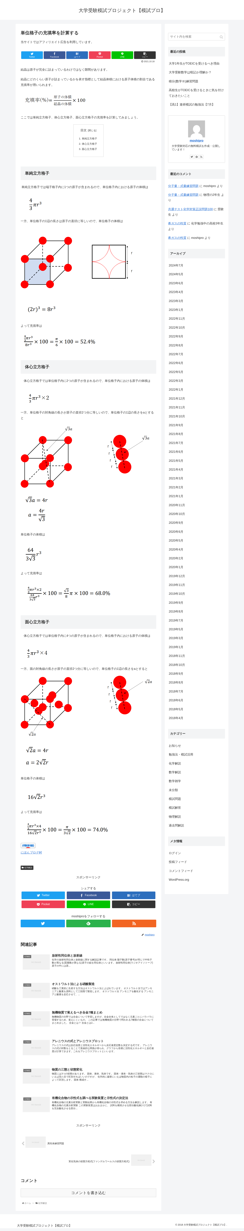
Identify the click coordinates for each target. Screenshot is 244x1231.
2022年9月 (176, 336)
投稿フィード (178, 862)
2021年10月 (177, 416)
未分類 (173, 790)
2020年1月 (176, 567)
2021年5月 (176, 460)
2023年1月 (176, 310)
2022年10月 (177, 327)
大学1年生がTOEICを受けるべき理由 (194, 63)
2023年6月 (176, 283)
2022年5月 (176, 372)
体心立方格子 (90, 144)
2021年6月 (176, 451)
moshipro (196, 140)
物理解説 (175, 816)
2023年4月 (176, 292)
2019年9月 (176, 602)
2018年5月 (176, 709)
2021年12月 (177, 398)
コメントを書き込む (88, 1195)
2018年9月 (176, 673)
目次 (83, 130)
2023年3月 (176, 301)
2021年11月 (177, 407)
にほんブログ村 (31, 853)
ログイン (175, 853)
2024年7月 (176, 265)
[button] (221, 37)
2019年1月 (176, 647)
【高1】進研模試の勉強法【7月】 (192, 104)
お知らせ (175, 745)
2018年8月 (176, 682)
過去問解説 (176, 825)
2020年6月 (176, 531)
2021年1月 (176, 496)
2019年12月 (177, 576)
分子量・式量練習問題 (183, 186)
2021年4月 (176, 469)
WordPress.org (179, 879)
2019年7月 (176, 620)
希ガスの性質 (177, 223)
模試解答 (175, 807)
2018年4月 (176, 718)
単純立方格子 (90, 138)
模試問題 (175, 799)
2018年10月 (177, 665)
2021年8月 (176, 434)
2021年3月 (176, 478)
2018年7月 (176, 691)
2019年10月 (177, 593)
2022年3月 (176, 380)
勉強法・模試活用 (181, 754)
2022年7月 (176, 354)
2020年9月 (176, 522)
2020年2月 (176, 558)
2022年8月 (176, 345)
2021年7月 (176, 443)
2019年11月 (177, 585)
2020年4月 (176, 549)
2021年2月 (176, 487)
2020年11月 (177, 505)
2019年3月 (176, 638)
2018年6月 (176, 700)
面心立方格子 (90, 149)
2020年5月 (176, 540)
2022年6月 (176, 363)
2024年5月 (176, 274)
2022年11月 (177, 318)
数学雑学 (175, 781)
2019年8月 (176, 611)
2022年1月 (176, 389)
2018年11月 (177, 656)
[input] (196, 36)
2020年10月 (177, 514)
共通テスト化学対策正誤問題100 (190, 209)
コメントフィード (181, 871)
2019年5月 (176, 629)
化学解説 (28, 869)
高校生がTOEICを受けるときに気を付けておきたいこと (196, 92)
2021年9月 (176, 425)
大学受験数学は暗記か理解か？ (190, 72)
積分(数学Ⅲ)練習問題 (183, 81)
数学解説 (175, 772)
